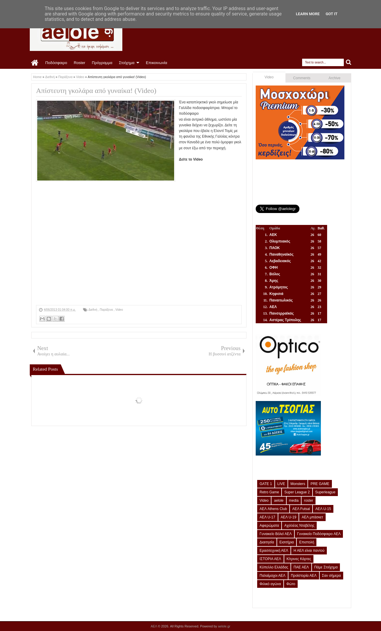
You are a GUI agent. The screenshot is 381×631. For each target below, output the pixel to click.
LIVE (281, 484)
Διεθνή (93, 309)
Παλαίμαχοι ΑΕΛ (272, 576)
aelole (278, 500)
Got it (332, 14)
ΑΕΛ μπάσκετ (312, 517)
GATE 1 (266, 484)
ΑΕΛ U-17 (267, 517)
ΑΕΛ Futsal (301, 509)
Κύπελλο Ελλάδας (274, 567)
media (294, 500)
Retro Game (269, 492)
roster (308, 500)
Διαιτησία (267, 542)
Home (35, 63)
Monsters (298, 484)
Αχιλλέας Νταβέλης (299, 525)
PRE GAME (319, 484)
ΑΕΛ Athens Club (273, 509)
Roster (79, 62)
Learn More (308, 14)
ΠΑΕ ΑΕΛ (301, 567)
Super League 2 (297, 492)
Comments (301, 78)
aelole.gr (224, 626)
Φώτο (290, 584)
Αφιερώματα (269, 525)
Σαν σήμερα (331, 576)
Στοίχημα (126, 62)
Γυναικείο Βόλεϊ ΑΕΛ (276, 534)
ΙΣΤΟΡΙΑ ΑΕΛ (270, 559)
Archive (335, 78)
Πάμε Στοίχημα (326, 567)
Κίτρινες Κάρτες (299, 559)
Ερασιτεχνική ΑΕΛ (274, 550)
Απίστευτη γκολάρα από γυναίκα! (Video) (96, 90)
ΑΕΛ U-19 (288, 517)
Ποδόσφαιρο (56, 62)
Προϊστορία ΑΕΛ (304, 576)
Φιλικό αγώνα (270, 584)
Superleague (325, 492)
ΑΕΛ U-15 (323, 509)
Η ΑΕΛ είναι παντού (308, 550)
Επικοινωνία (156, 62)
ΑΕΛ (154, 626)
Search (349, 62)
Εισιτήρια (286, 542)
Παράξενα (107, 309)
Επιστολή (306, 542)
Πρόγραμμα (102, 62)
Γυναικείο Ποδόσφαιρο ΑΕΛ (319, 534)
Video (119, 309)
